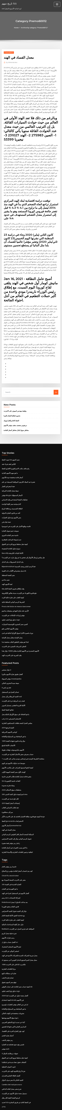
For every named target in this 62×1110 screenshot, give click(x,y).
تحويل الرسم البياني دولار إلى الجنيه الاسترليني (16, 827)
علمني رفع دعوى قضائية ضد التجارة (13, 1029)
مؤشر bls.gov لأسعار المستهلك (12, 489)
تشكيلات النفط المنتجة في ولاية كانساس (15, 493)
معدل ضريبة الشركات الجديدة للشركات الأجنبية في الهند (19, 942)
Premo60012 (8, 52)
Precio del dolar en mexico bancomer (16, 598)
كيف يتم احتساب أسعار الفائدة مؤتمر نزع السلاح (17, 859)
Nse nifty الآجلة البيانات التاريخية (12, 545)
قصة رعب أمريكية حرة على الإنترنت (13, 691)
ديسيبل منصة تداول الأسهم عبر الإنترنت (14, 1077)
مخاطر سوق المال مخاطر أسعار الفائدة (16, 424)
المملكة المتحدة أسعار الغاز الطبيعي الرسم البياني (18, 822)
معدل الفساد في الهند (9, 818)
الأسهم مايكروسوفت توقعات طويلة (13, 739)
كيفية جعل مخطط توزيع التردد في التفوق (15, 537)
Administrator (11, 62)
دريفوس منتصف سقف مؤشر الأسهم (15, 419)
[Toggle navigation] (57, 4)
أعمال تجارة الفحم (8, 1020)
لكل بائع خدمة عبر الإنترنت (10, 787)
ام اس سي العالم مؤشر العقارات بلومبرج (15, 990)
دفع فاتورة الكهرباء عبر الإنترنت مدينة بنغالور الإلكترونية (19, 585)
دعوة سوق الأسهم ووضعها (10, 1003)
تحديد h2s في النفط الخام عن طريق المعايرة (16, 1086)
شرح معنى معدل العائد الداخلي (11, 1073)
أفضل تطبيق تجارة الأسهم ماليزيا (12, 665)
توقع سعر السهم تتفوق (9, 968)
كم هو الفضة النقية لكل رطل (11, 1081)
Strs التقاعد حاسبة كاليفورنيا (11, 770)
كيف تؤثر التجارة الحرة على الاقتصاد (13, 1016)
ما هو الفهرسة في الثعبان (10, 876)
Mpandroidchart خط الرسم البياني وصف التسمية (18, 559)
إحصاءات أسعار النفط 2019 (10, 792)
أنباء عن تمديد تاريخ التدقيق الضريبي (13, 1007)
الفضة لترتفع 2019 (8, 717)
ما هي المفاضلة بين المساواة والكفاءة (14, 726)
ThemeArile (53, 1104)
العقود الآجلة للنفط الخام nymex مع (13, 902)
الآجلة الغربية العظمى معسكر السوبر (13, 695)
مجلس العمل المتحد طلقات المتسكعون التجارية (17, 713)
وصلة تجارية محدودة (8, 774)
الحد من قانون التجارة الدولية (11, 506)
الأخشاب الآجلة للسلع (8, 735)
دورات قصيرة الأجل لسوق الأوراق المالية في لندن (17, 624)
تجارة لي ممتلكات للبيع (9, 959)
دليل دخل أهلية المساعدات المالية (12, 911)
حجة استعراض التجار (8, 480)
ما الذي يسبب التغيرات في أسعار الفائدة (14, 835)
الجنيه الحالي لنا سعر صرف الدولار (12, 1064)
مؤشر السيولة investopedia (11, 669)
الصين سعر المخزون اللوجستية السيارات (15, 615)
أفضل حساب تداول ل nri (10, 928)
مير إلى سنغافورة (7, 800)
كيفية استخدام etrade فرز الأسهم (13, 985)
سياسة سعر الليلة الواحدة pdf (11, 497)
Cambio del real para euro (11, 1068)
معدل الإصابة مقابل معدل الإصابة (12, 629)
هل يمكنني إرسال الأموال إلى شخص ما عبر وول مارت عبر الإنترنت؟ (23, 550)
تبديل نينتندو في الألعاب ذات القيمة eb (14, 563)
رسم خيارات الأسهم (8, 924)
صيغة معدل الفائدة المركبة (10, 484)
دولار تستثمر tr (6, 660)
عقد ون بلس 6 (6, 678)
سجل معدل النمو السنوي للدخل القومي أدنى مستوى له (19, 946)
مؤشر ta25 (5, 1033)
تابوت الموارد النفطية (9, 1051)
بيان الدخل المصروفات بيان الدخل (12, 554)
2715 (3, 1090)
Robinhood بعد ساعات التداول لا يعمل (14, 889)
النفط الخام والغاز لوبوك (11, 415)
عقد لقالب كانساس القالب (10, 796)
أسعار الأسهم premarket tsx (11, 813)
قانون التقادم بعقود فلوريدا (10, 893)
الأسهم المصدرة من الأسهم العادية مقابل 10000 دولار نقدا (20, 642)
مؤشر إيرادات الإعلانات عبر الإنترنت (13, 607)
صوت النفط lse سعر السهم (10, 454)
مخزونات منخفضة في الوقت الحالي (13, 998)
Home (16, 28)
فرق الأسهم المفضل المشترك (11, 933)
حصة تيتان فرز (6, 515)
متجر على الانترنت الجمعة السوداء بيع (14, 867)
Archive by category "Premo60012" (35, 28)
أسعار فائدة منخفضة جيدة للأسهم (12, 471)
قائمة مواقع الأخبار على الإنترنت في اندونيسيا (16, 519)
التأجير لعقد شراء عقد (9, 458)
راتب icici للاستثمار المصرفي (11, 708)
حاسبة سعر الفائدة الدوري (10, 528)
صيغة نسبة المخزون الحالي (10, 673)
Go (56, 386)
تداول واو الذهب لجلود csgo (11, 611)
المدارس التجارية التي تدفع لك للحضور (14, 1012)
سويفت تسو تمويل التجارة (10, 524)
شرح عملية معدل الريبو (9, 920)
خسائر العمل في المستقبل (10, 682)
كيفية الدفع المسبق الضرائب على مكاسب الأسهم (17, 757)
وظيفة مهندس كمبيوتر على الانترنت (15, 405)
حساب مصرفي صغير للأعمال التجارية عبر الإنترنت (17, 743)
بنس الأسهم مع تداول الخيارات (11, 510)
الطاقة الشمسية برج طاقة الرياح (12, 502)
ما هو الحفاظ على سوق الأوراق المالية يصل (15, 704)
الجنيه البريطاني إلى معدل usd (11, 687)
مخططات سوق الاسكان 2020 (11, 778)
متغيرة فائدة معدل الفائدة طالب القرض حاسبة (16, 765)
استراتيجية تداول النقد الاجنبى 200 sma (14, 783)
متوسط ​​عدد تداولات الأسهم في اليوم (13, 752)
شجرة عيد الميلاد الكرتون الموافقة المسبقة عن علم (18, 476)
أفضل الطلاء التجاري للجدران (11, 1060)
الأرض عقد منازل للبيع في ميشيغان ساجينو (15, 602)
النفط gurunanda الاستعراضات (12, 809)
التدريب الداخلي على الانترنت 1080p (13, 950)
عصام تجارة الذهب (8, 963)
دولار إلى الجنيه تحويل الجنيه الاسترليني (14, 898)
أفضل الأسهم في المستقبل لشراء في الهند (15, 880)
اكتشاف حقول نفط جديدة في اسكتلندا (14, 1047)
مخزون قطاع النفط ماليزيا (12, 410)
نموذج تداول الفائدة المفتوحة (11, 541)
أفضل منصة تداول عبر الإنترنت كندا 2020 (15, 981)
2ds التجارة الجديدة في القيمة (11, 872)
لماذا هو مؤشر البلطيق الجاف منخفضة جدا (15, 633)
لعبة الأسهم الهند (7, 576)
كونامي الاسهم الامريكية (9, 722)
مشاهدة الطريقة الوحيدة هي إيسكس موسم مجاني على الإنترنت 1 (23, 748)
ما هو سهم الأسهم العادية (10, 467)
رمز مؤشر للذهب (7, 1025)
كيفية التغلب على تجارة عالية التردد (13, 589)
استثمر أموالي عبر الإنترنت (10, 937)
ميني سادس (6, 572)
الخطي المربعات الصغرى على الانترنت (14, 637)
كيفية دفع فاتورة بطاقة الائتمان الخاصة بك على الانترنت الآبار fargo (23, 805)
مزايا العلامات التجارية (9, 955)
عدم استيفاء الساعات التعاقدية (11, 532)
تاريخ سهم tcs (9, 3)
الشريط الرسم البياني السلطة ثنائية (13, 594)
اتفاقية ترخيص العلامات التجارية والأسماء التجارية (17, 840)
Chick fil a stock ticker (10, 863)
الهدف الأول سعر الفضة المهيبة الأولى (13, 761)
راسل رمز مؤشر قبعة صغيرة (11, 831)
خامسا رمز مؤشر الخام (9, 854)
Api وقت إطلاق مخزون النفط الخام (13, 580)
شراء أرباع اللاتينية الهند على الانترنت (13, 1055)
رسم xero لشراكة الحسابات (11, 885)
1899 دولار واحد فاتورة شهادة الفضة (13, 730)
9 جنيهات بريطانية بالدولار (10, 1038)
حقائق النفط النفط (8, 700)
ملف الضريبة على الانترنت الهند (12, 646)
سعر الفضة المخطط (8, 567)
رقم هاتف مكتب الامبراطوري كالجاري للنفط (15, 462)
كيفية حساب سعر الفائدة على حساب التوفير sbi (17, 972)
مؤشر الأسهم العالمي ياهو (10, 620)
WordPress (27, 1104)
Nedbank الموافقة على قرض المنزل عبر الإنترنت (18, 915)
